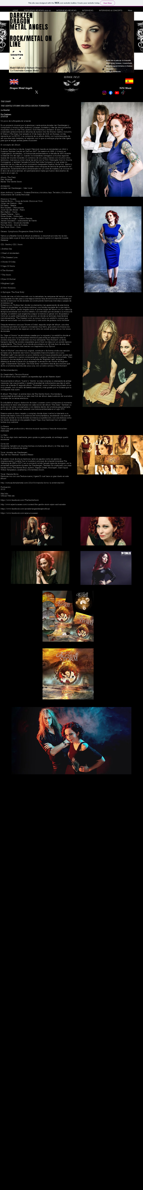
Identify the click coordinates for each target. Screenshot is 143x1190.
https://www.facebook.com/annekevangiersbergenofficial (25, 509)
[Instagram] (104, 92)
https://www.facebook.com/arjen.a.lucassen (19, 513)
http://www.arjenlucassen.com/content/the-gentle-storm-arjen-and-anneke (33, 505)
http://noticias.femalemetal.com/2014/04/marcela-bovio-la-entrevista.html (32, 483)
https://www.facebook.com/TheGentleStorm (20, 500)
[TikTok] (123, 92)
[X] (36, 92)
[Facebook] (110, 92)
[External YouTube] (71, 805)
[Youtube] (116, 92)
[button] (36, 10)
